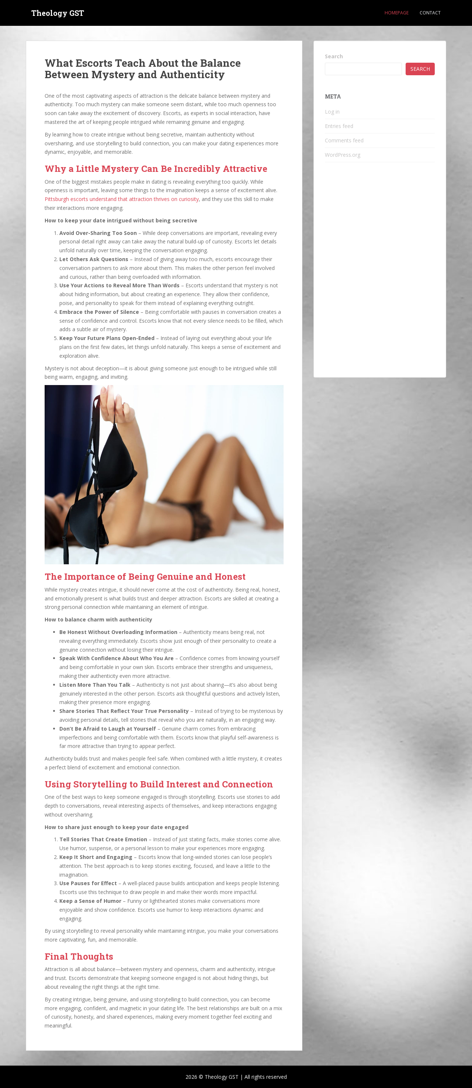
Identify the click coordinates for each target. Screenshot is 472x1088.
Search (334, 56)
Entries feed (339, 125)
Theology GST (57, 13)
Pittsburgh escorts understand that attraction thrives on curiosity (122, 198)
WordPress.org (342, 154)
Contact (430, 13)
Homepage (397, 13)
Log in (332, 111)
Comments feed (344, 140)
